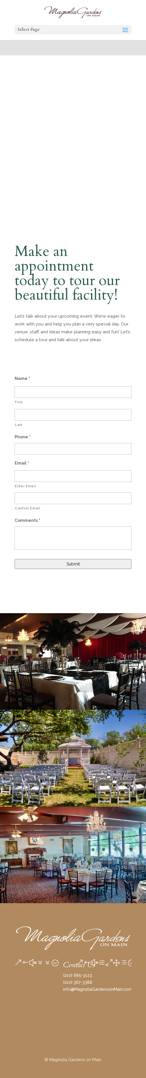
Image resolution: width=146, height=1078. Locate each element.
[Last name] (73, 415)
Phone (23, 437)
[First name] (73, 392)
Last (18, 425)
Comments (27, 520)
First (18, 402)
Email (22, 463)
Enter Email (25, 486)
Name (22, 378)
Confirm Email (27, 508)
